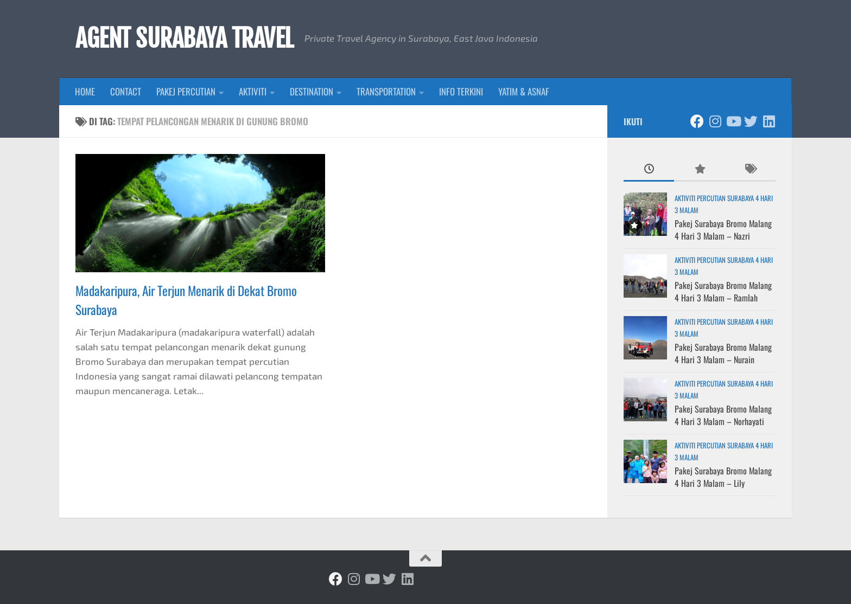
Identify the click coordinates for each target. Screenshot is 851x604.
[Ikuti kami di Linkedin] (769, 121)
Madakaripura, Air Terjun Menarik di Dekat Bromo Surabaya (186, 300)
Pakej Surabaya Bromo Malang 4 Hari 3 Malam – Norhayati (723, 414)
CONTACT (125, 91)
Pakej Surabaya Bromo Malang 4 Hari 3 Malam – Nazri (723, 229)
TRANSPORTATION (386, 91)
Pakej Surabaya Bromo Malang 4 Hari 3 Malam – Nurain (723, 352)
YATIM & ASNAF (523, 91)
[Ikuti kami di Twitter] (751, 121)
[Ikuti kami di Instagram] (715, 121)
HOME (85, 91)
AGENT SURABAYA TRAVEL (184, 38)
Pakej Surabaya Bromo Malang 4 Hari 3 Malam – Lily (723, 476)
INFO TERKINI (461, 91)
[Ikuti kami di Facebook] (697, 121)
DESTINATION (311, 91)
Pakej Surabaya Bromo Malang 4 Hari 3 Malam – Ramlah (723, 291)
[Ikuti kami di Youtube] (733, 121)
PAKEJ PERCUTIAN (185, 91)
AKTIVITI (252, 91)
